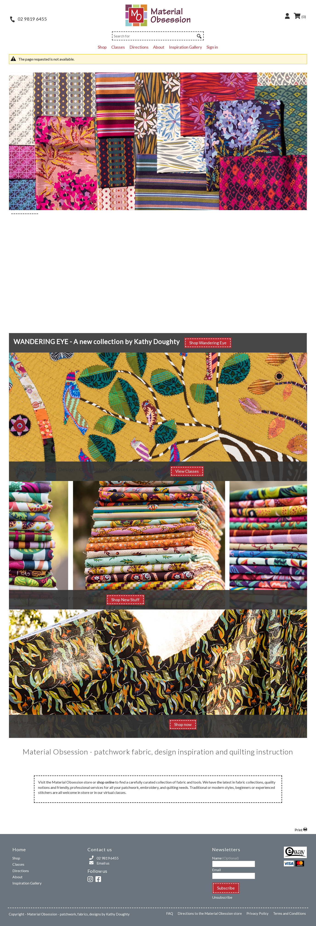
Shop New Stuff (125, 599)
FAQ (169, 913)
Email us (103, 863)
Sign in (212, 47)
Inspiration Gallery (185, 47)
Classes (118, 47)
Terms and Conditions (289, 913)
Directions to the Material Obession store (210, 913)
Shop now (183, 724)
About (158, 47)
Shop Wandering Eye (208, 342)
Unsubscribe (222, 897)
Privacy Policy (257, 913)
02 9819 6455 (28, 19)
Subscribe (226, 887)
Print (298, 830)
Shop (102, 47)
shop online (106, 782)
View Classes (187, 471)
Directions (138, 47)
